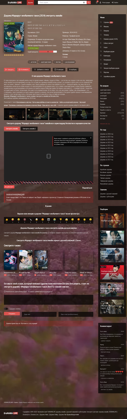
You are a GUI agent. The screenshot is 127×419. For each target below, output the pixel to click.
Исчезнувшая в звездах (23, 102)
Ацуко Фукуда (67, 42)
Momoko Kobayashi (73, 44)
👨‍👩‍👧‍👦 (48, 220)
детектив (33, 62)
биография (109, 98)
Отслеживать (24, 69)
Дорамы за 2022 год (106, 145)
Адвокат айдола (106, 341)
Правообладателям (73, 414)
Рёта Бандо (79, 39)
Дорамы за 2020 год (106, 151)
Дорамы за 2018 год (106, 157)
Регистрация (105, 2)
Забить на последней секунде (68, 102)
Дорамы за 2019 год (106, 154)
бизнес (108, 101)
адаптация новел (111, 90)
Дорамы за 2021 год (106, 148)
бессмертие (109, 116)
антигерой (109, 96)
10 (23, 55)
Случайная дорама (109, 76)
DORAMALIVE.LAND (8, 402)
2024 (37, 32)
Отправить (12, 314)
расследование (70, 62)
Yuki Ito (80, 42)
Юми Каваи (71, 39)
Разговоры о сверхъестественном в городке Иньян (25, 105)
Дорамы (30, 2)
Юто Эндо (87, 39)
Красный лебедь (105, 352)
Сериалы (16, 402)
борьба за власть (111, 110)
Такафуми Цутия (74, 36)
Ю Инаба (75, 42)
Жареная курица (105, 365)
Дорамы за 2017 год (106, 160)
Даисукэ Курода (85, 44)
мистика (58, 62)
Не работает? (9, 187)
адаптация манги (46, 62)
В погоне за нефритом (107, 378)
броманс (108, 113)
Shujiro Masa (66, 47)
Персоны (106, 72)
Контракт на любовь (107, 389)
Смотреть (9, 70)
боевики (108, 104)
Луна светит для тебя (49, 105)
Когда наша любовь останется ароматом (45, 102)
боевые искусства (111, 107)
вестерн (108, 118)
